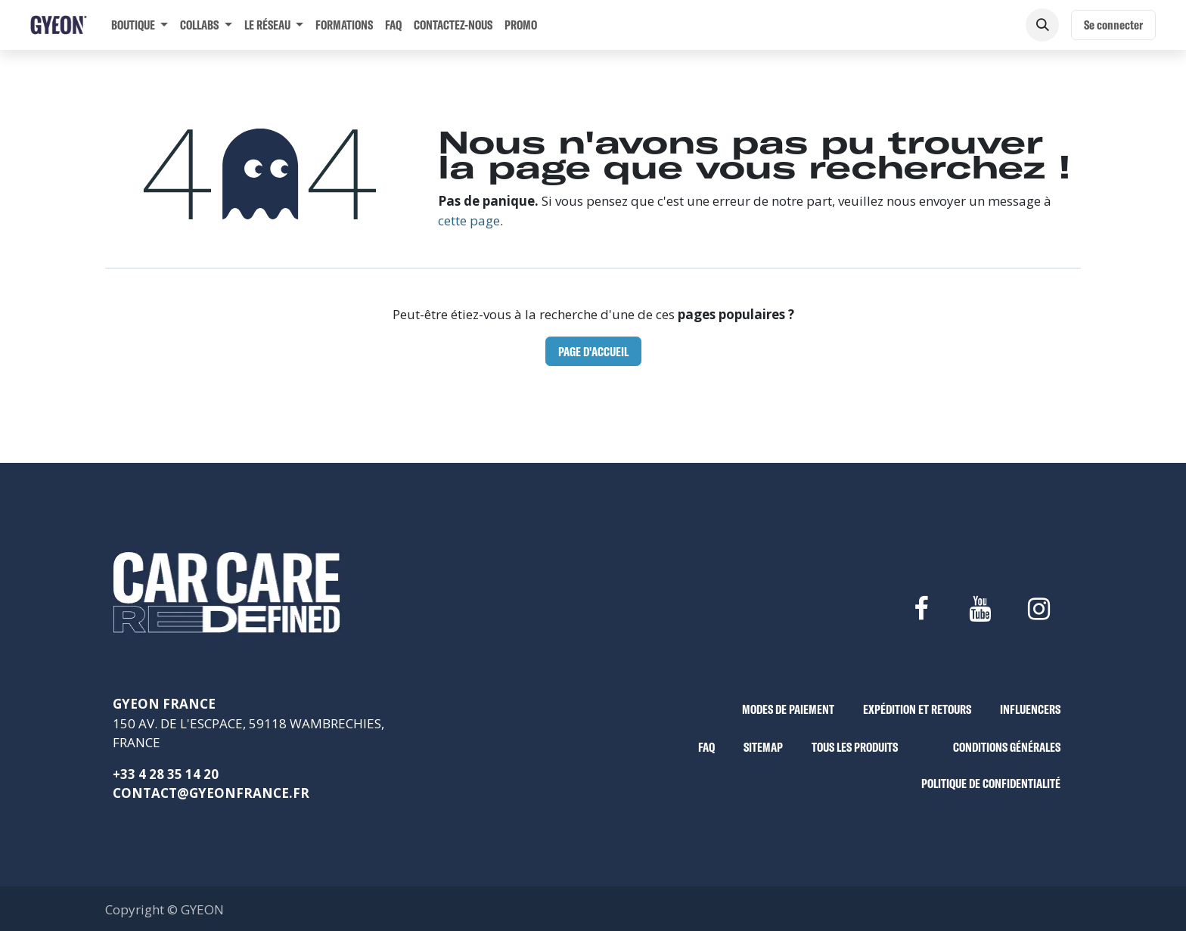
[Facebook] (920, 609)
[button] (1042, 25)
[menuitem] (139, 25)
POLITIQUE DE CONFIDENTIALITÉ (990, 783)
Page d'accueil (593, 351)
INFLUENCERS (1030, 709)
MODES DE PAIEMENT (788, 709)
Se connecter (1113, 25)
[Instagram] (1039, 609)
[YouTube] (979, 609)
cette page (469, 220)
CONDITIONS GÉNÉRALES (1006, 747)
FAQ (706, 747)
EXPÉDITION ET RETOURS (917, 709)
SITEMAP (763, 747)
